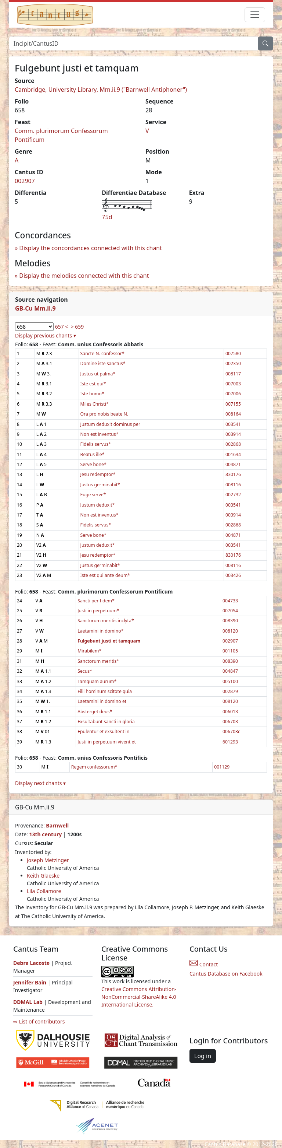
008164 (233, 414)
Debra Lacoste (31, 962)
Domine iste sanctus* (103, 363)
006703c (231, 731)
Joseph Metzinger (48, 860)
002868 (233, 444)
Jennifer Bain (30, 982)
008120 (230, 631)
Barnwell (57, 825)
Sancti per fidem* (96, 601)
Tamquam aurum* (96, 681)
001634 (233, 454)
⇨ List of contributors (39, 1021)
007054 (230, 611)
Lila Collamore (44, 891)
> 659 (77, 326)
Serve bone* (93, 464)
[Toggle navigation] (255, 14)
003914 (233, 434)
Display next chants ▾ (40, 783)
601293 (230, 742)
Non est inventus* (99, 434)
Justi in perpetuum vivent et (106, 742)
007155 (233, 404)
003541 (233, 424)
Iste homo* (92, 394)
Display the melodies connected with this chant (84, 276)
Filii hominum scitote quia (104, 691)
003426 (233, 575)
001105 (230, 651)
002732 (233, 494)
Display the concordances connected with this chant (90, 248)
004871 (233, 464)
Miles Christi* (94, 404)
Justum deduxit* (97, 505)
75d (107, 217)
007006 (233, 394)
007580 (233, 353)
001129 (221, 767)
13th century (45, 834)
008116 (233, 485)
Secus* (84, 671)
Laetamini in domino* (100, 631)
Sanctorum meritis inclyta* (105, 620)
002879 (230, 691)
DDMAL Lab (28, 1001)
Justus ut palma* (98, 374)
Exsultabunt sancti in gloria (106, 721)
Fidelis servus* (95, 444)
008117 (233, 374)
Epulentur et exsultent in (103, 731)
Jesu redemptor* (98, 474)
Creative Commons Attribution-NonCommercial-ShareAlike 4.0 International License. (138, 997)
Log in (202, 1056)
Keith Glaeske (43, 875)
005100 (230, 681)
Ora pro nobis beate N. (104, 414)
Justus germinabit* (100, 485)
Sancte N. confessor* (102, 353)
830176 (233, 474)
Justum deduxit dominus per (110, 424)
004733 (230, 601)
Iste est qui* (93, 384)
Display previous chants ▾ (45, 335)
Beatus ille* (92, 454)
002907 (25, 181)
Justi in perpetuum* (98, 611)
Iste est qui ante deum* (105, 575)
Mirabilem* (89, 651)
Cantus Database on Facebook (226, 973)
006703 (230, 721)
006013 (230, 711)
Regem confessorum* (94, 767)
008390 (230, 620)
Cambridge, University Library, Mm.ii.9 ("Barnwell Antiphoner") (101, 89)
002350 (233, 363)
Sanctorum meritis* (98, 661)
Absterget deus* (94, 711)
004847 (230, 671)
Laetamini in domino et (101, 701)
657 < (61, 326)
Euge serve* (93, 494)
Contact (203, 964)
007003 (233, 384)
